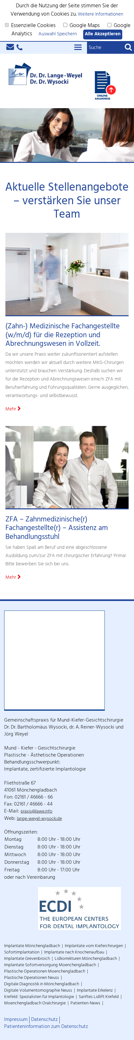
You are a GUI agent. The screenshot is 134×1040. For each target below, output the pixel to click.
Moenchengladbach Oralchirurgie (35, 1003)
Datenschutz (44, 1020)
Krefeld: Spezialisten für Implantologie (39, 997)
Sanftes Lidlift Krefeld (99, 997)
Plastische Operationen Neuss (31, 978)
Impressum (16, 1020)
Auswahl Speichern (57, 34)
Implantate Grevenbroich (27, 959)
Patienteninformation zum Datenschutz (46, 1027)
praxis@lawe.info (36, 811)
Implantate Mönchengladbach (32, 946)
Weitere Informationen (100, 14)
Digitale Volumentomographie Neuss (38, 991)
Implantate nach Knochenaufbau (74, 952)
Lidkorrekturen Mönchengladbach (86, 959)
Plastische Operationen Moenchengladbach (44, 971)
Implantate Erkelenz (95, 991)
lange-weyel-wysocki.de (39, 819)
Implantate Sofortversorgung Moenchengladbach (50, 965)
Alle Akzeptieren (103, 34)
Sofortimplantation (21, 952)
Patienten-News (85, 1003)
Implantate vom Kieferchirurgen (94, 946)
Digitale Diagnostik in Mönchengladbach (41, 984)
